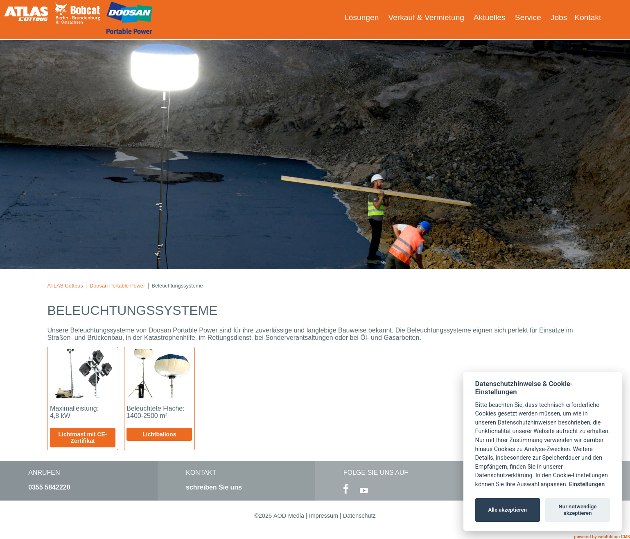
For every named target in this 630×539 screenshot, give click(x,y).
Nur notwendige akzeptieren (578, 509)
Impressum (323, 515)
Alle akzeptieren (507, 510)
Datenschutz (359, 515)
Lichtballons (159, 434)
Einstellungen (587, 484)
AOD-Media (288, 515)
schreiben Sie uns (214, 487)
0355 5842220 (49, 487)
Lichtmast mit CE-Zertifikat (83, 437)
